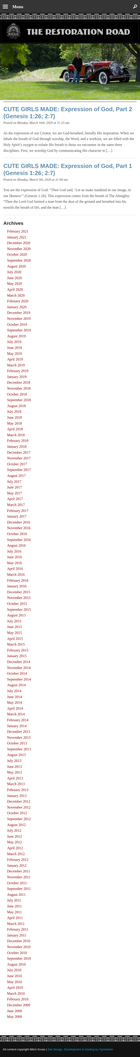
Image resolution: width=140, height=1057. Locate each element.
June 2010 (14, 976)
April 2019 (15, 359)
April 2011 (15, 918)
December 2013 (18, 732)
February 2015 (17, 650)
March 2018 (16, 435)
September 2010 (19, 958)
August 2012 (16, 825)
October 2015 (17, 604)
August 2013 (16, 755)
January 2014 (17, 726)
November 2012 (19, 807)
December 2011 (18, 871)
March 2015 (16, 644)
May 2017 (14, 493)
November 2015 (19, 598)
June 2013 (14, 767)
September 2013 (19, 749)
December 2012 (18, 801)
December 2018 (18, 382)
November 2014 (19, 668)
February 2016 (17, 580)
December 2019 (18, 313)
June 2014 (14, 697)
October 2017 (17, 464)
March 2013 (16, 784)
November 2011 (18, 877)
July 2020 (14, 272)
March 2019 (16, 365)
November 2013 (19, 737)
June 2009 (14, 1011)
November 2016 (19, 528)
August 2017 (16, 476)
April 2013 (15, 778)
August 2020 (16, 266)
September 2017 (19, 470)
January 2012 (17, 865)
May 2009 (14, 1017)
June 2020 (14, 278)
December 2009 (18, 1005)
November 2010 (19, 947)
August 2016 (16, 545)
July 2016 (14, 551)
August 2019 (16, 336)
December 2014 (18, 662)
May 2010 (14, 982)
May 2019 (14, 354)
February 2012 (17, 860)
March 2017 (16, 505)
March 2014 (16, 714)
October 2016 (17, 534)
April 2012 (15, 848)
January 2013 (17, 796)
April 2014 (15, 708)
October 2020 (17, 254)
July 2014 (14, 691)
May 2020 (14, 284)
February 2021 (17, 231)
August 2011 (16, 895)
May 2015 (14, 633)
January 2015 (17, 656)
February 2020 (17, 301)
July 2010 (14, 970)
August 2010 (16, 964)
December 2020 (18, 243)
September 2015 (19, 609)
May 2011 (14, 912)
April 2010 (15, 987)
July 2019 (14, 342)
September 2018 (19, 400)
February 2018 (17, 441)
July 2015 (14, 621)
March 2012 (16, 854)
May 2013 (14, 772)
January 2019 (17, 377)
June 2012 (14, 836)
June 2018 (14, 417)
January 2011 (16, 935)
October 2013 (17, 743)
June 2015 (14, 627)
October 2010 (17, 953)
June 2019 (14, 348)
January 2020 (17, 307)
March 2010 (16, 993)
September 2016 (19, 540)
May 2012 (14, 842)
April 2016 (15, 569)
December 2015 (18, 592)
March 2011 (16, 924)
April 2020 (15, 289)
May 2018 (14, 423)
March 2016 (16, 574)
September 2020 (19, 260)
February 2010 (17, 999)
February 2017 (17, 511)
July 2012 (14, 830)
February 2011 (17, 929)
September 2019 (19, 330)
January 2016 (17, 586)
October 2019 (17, 324)
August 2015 (16, 615)
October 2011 (17, 883)
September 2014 (19, 679)
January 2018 (17, 446)
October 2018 (17, 394)
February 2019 (17, 371)
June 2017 (14, 487)
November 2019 (19, 319)
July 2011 (14, 900)
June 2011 (14, 906)
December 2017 (18, 452)
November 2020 (19, 249)
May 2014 (14, 702)
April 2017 (15, 499)
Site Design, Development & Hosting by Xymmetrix (80, 1049)
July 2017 (14, 481)
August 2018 (16, 406)
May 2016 (14, 563)
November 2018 (19, 388)
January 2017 (17, 516)
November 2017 (19, 458)
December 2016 (18, 522)
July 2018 (14, 411)
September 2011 (19, 889)
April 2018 (15, 429)
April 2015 (15, 639)
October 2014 (17, 673)
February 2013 (17, 790)
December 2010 (18, 941)
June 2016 (14, 557)
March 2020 (16, 295)
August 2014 (16, 685)
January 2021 (17, 237)
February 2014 (17, 720)
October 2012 (17, 813)
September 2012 (19, 819)
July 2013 (14, 761)
